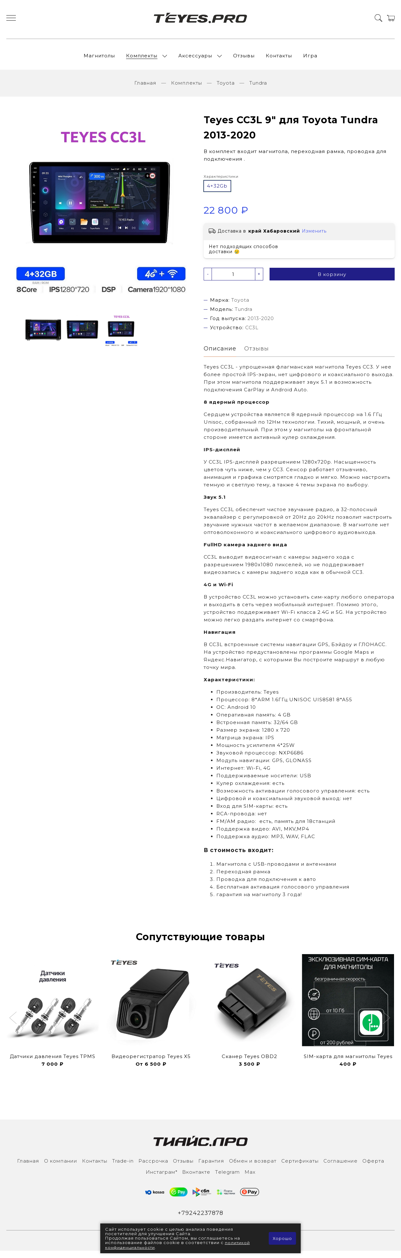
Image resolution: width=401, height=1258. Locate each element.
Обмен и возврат (253, 1167)
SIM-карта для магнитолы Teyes (348, 1062)
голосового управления (315, 893)
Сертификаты (300, 1167)
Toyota (226, 88)
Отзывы (244, 58)
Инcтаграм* (161, 1178)
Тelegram (227, 1178)
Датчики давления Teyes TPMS (52, 1062)
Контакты (279, 58)
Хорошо (282, 1238)
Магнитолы (99, 58)
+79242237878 (200, 1219)
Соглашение (340, 1167)
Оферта (373, 1167)
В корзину (332, 280)
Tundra (258, 88)
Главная (145, 88)
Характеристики (221, 181)
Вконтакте (196, 1178)
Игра (310, 58)
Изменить (314, 237)
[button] (14, 1025)
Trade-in (123, 1167)
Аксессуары (195, 58)
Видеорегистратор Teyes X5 (151, 1062)
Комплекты (141, 58)
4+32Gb (217, 191)
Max (250, 1178)
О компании (60, 1167)
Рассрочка (153, 1167)
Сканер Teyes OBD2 (249, 1062)
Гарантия (211, 1167)
